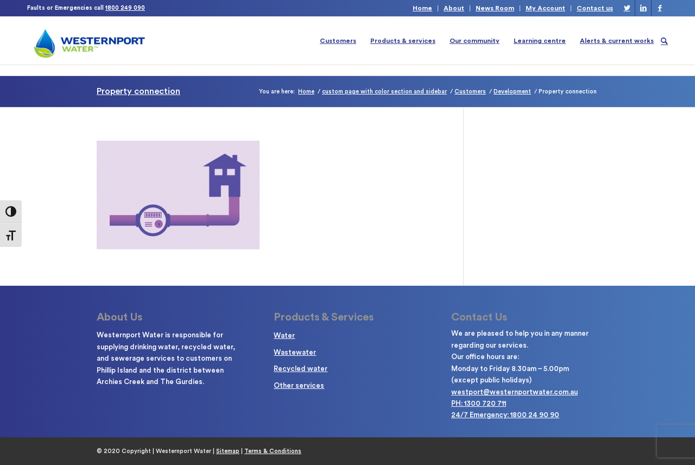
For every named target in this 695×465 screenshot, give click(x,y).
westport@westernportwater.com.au (514, 391)
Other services (299, 385)
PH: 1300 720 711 (478, 403)
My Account (545, 8)
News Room (495, 8)
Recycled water (300, 368)
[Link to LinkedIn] (643, 8)
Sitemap (227, 451)
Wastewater (295, 352)
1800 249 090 (125, 8)
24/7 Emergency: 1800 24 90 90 (505, 414)
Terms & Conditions (272, 451)
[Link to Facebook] (660, 8)
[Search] (664, 41)
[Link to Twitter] (627, 8)
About (454, 8)
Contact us (595, 8)
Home (422, 8)
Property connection (138, 91)
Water (284, 335)
